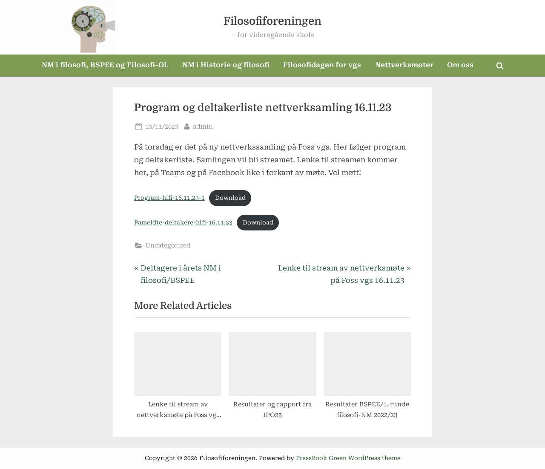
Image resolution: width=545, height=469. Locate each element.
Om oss (460, 65)
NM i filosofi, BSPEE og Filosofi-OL (105, 65)
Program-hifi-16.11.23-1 (169, 197)
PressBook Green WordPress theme (348, 458)
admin (203, 125)
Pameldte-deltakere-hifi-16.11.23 (183, 222)
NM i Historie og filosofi (226, 65)
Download (230, 197)
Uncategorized (168, 245)
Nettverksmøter (404, 65)
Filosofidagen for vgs (322, 65)
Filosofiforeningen (272, 21)
